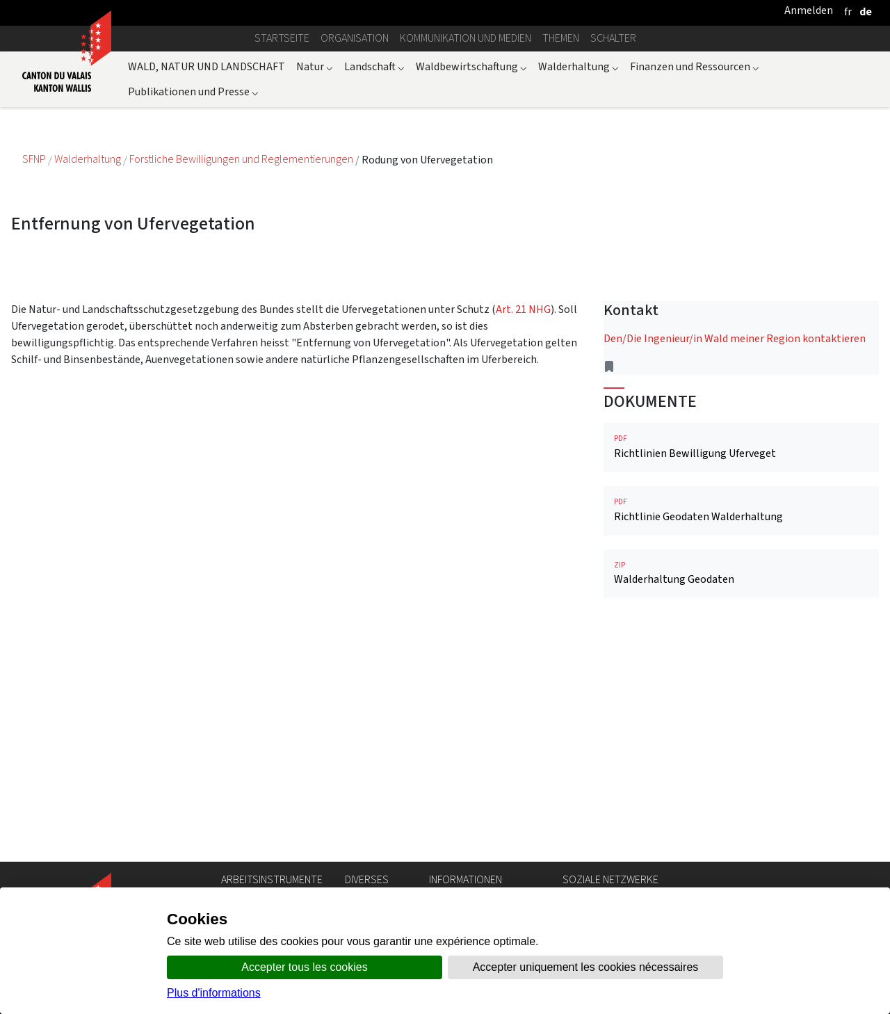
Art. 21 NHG (523, 309)
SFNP (35, 159)
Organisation (355, 38)
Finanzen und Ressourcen (694, 66)
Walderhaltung (578, 66)
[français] (848, 11)
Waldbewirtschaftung (471, 66)
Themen (560, 38)
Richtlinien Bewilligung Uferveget (741, 446)
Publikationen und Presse (193, 91)
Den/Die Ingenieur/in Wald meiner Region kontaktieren (735, 338)
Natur (314, 66)
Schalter (613, 38)
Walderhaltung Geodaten (741, 573)
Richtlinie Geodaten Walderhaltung (741, 510)
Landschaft (374, 66)
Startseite (281, 38)
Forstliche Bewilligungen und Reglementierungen (242, 159)
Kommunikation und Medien (465, 38)
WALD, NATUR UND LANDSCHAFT (206, 66)
